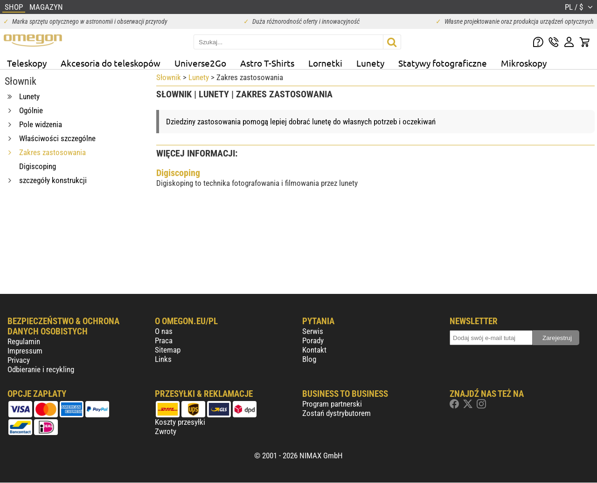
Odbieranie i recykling (40, 369)
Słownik (168, 77)
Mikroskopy (524, 62)
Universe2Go (200, 62)
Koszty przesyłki (180, 422)
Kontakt (314, 349)
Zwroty (165, 431)
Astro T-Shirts (267, 62)
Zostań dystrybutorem (336, 413)
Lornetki (325, 62)
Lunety (370, 62)
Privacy (18, 360)
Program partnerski (332, 403)
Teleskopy (27, 62)
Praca (164, 340)
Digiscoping (178, 172)
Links (163, 359)
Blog (309, 359)
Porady (313, 340)
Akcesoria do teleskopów (110, 62)
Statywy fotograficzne (442, 62)
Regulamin (23, 341)
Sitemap (167, 349)
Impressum (24, 350)
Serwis (312, 331)
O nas (164, 331)
